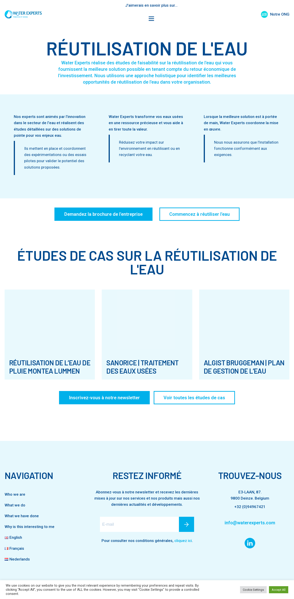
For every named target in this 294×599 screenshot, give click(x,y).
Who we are (15, 494)
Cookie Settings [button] (253, 589)
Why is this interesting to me (29, 526)
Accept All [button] (279, 589)
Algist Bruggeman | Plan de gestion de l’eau (244, 366)
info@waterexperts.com (250, 522)
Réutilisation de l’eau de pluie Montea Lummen (49, 366)
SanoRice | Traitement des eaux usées (142, 366)
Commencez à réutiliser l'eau (199, 214)
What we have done (22, 516)
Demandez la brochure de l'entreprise (103, 214)
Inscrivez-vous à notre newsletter (104, 397)
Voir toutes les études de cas (194, 397)
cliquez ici (183, 540)
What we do (15, 505)
